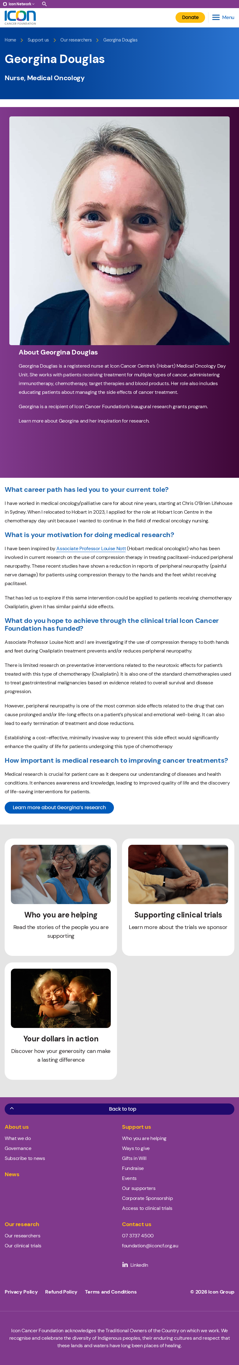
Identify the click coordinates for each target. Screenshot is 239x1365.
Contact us (137, 1224)
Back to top (72, 1109)
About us (17, 1127)
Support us (38, 40)
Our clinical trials (23, 1245)
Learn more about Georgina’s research (59, 807)
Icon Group (221, 1292)
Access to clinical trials (147, 1208)
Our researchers (75, 40)
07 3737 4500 (138, 1235)
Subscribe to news (25, 1158)
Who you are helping (144, 1138)
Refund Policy (61, 1292)
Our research (22, 1224)
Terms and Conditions (111, 1292)
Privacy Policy (21, 1292)
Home (10, 40)
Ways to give (136, 1148)
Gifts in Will (134, 1158)
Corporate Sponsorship (147, 1198)
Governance (18, 1148)
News (12, 1174)
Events (129, 1178)
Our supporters (139, 1188)
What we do (18, 1138)
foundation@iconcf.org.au (150, 1245)
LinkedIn (135, 1264)
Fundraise (133, 1168)
